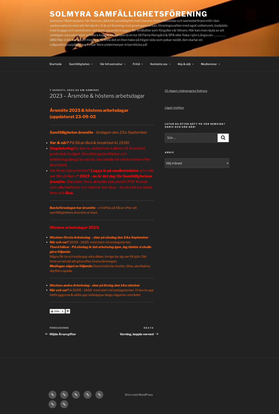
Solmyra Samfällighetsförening (128, 14)
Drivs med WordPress (139, 394)
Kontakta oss (160, 64)
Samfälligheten (81, 64)
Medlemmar (211, 64)
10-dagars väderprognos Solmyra (186, 90)
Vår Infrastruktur (113, 64)
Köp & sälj (186, 64)
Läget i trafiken (174, 107)
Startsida (55, 64)
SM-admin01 (89, 90)
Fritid (138, 64)
